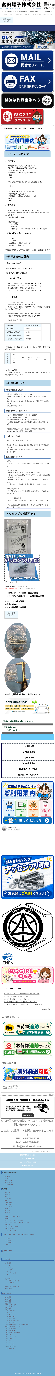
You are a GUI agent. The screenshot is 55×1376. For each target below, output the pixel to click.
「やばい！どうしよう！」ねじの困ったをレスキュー (18, 1234)
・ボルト (8, 1267)
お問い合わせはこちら (7, 20)
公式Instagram (9, 1184)
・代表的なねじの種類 (9, 1305)
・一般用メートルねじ (12, 1281)
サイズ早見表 (6, 1259)
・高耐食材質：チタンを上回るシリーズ (17, 1324)
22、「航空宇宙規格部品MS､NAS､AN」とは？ (19, 996)
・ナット (8, 1271)
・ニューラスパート (12, 1336)
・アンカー (6, 1214)
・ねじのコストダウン (9, 1242)
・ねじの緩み (7, 1240)
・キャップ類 (7, 1198)
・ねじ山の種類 (7, 1307)
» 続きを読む (46, 1009)
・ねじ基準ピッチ (8, 1279)
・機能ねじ (6, 1218)
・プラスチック (10, 1318)
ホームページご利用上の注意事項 (27, 1162)
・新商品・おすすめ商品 (10, 1226)
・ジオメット (9, 1338)
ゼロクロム (10, 1348)
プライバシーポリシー (27, 1158)
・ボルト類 (6, 1196)
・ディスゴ (9, 1334)
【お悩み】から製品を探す (27, 775)
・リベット (6, 1212)
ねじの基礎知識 (28, 746)
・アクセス (6, 1178)
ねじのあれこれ (6, 1293)
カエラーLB (10, 1344)
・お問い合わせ (7, 1180)
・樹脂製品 (6, 1210)
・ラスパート (10, 1342)
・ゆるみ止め (7, 1204)
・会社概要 (6, 1176)
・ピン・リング (7, 1206)
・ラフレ (8, 1340)
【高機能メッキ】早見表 (27, 769)
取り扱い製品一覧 (27, 1166)
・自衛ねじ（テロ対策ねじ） (11, 1216)
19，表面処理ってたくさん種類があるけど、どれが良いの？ (23, 1004)
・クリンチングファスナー (11, 1230)
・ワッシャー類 (7, 1202)
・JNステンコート (11, 1330)
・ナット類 (6, 1200)
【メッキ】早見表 (28, 763)
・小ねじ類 (6, 1194)
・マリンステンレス (12, 1322)
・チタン (8, 1315)
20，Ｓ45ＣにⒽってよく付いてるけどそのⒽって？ (20, 1002)
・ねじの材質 (7, 1309)
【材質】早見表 (28, 758)
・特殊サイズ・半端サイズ (11, 1286)
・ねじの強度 (7, 1303)
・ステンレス (10, 1313)
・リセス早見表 (7, 1288)
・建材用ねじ (7, 1208)
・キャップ (9, 1269)
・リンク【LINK (8, 1182)
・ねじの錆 (6, 1238)
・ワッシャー (10, 1275)
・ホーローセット (11, 1273)
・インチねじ (10, 1283)
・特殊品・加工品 (8, 1228)
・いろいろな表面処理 (9, 1328)
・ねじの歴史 (7, 1297)
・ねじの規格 (7, 1301)
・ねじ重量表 (7, 1263)
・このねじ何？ (7, 1244)
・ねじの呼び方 (7, 1299)
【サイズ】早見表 (28, 752)
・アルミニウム (10, 1311)
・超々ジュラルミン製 (12, 1320)
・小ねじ (8, 1265)
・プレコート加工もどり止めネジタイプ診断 (16, 1222)
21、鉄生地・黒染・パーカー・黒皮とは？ (17, 999)
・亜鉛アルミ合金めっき (13, 1332)
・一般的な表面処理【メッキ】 (12, 1326)
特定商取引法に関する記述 (27, 1155)
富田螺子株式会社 (27, 0)
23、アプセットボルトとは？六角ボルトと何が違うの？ (21, 994)
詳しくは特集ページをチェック (11, 615)
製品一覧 (7, 1193)
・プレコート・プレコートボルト (13, 1220)
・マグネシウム (10, 1317)
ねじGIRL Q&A (13, 988)
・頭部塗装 (6, 1224)
